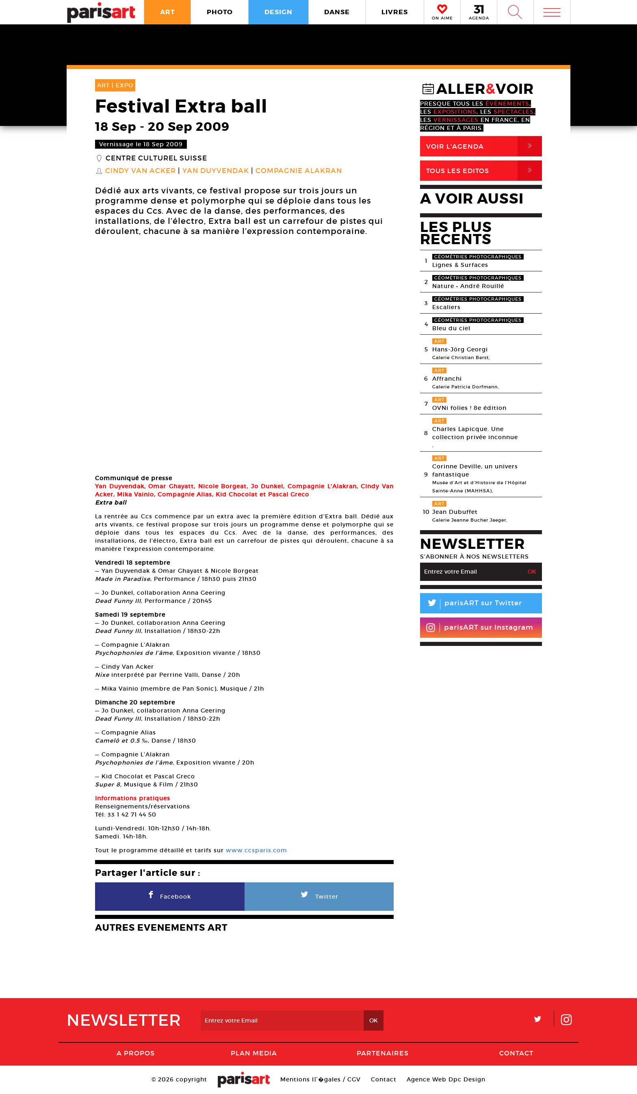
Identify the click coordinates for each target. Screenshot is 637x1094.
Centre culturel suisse (156, 158)
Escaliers (446, 307)
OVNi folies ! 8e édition (469, 408)
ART (167, 12)
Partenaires (383, 1053)
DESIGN (278, 12)
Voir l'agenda (484, 146)
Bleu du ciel (451, 328)
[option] (244, 356)
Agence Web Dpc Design (446, 1079)
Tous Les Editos (484, 170)
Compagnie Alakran (299, 171)
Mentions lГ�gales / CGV (320, 1079)
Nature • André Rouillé (468, 286)
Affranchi (447, 378)
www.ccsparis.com (256, 850)
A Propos (136, 1053)
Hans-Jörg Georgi (460, 349)
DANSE (337, 12)
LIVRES (394, 12)
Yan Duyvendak (215, 171)
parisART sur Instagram (479, 628)
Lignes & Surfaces (460, 265)
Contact (516, 1053)
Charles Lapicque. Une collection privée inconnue (475, 433)
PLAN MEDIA (254, 1053)
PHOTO (220, 12)
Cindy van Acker (140, 171)
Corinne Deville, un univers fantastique (475, 470)
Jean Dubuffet (455, 512)
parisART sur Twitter (471, 604)
